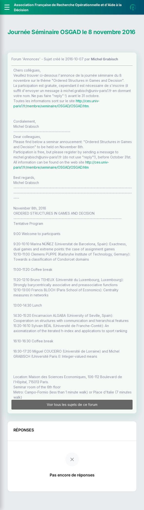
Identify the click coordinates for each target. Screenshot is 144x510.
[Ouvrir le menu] (7, 7)
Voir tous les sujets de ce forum (72, 404)
